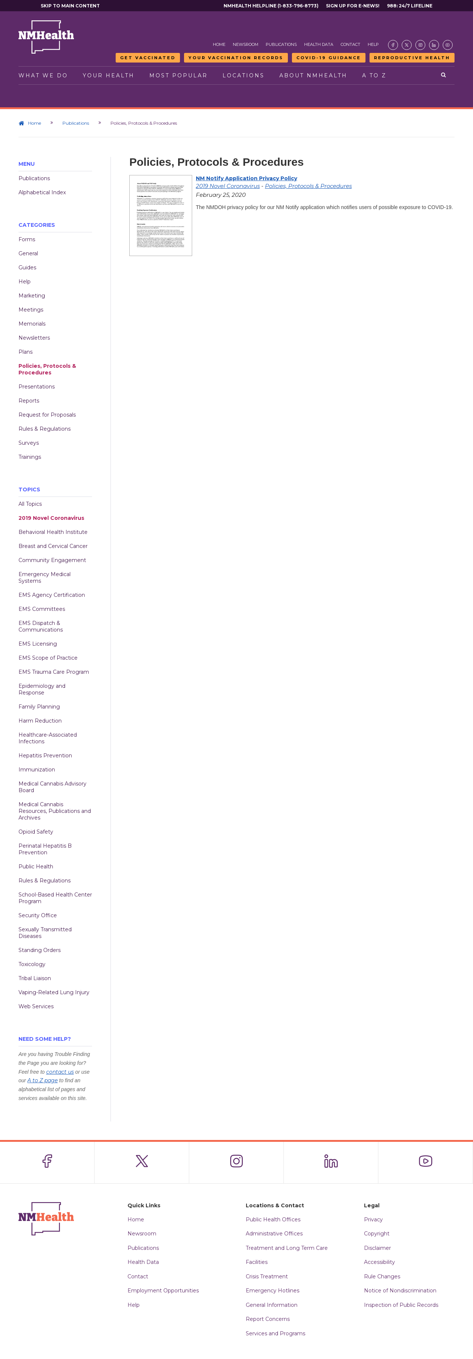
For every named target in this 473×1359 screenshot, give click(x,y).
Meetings (30, 309)
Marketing (31, 295)
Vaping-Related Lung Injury (53, 992)
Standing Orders (39, 950)
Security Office (37, 915)
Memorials (31, 323)
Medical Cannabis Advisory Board (52, 787)
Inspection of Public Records (401, 1305)
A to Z (374, 75)
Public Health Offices (273, 1219)
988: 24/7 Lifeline (409, 6)
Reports (28, 400)
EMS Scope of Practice (48, 658)
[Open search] (444, 75)
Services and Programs (275, 1333)
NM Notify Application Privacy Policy (246, 178)
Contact (350, 44)
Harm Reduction (40, 720)
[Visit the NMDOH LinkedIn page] (434, 45)
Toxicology (31, 964)
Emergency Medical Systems (44, 577)
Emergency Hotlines (272, 1290)
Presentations (36, 386)
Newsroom (245, 44)
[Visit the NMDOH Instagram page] (420, 45)
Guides (27, 267)
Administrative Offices (274, 1233)
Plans (25, 352)
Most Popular (178, 75)
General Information (271, 1305)
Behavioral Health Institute (53, 532)
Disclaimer (377, 1248)
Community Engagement (52, 560)
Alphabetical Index (42, 192)
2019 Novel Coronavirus (51, 518)
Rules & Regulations (44, 428)
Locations (243, 75)
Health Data (318, 44)
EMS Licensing (37, 643)
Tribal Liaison (34, 978)
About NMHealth (313, 75)
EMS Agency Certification (51, 595)
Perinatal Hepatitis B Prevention (45, 849)
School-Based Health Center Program (55, 898)
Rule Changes (382, 1276)
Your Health (109, 75)
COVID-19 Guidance (328, 57)
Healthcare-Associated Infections (47, 738)
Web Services (36, 1006)
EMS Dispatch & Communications (40, 626)
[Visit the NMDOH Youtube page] (448, 45)
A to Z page (42, 1080)
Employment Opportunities (163, 1290)
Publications (281, 44)
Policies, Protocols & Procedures (47, 369)
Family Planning (39, 706)
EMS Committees (41, 609)
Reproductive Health (412, 57)
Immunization (36, 769)
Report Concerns (268, 1319)
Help (373, 44)
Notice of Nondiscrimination (400, 1290)
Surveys (28, 443)
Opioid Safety (35, 831)
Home (219, 44)
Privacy (373, 1219)
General (28, 253)
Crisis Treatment (267, 1276)
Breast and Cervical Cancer (53, 546)
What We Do (43, 75)
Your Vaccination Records (235, 57)
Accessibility (379, 1262)
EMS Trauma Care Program (53, 672)
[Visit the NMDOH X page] (407, 45)
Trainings (29, 457)
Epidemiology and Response (41, 689)
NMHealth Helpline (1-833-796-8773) (271, 6)
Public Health (35, 866)
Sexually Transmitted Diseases (45, 932)
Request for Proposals (47, 414)
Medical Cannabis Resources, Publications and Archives (54, 811)
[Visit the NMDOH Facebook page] (393, 45)
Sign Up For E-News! (353, 6)
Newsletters (34, 337)
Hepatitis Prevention (45, 755)
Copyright (376, 1233)
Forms (26, 239)
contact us (60, 1072)
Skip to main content (70, 6)
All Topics (30, 504)
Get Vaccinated (148, 57)
